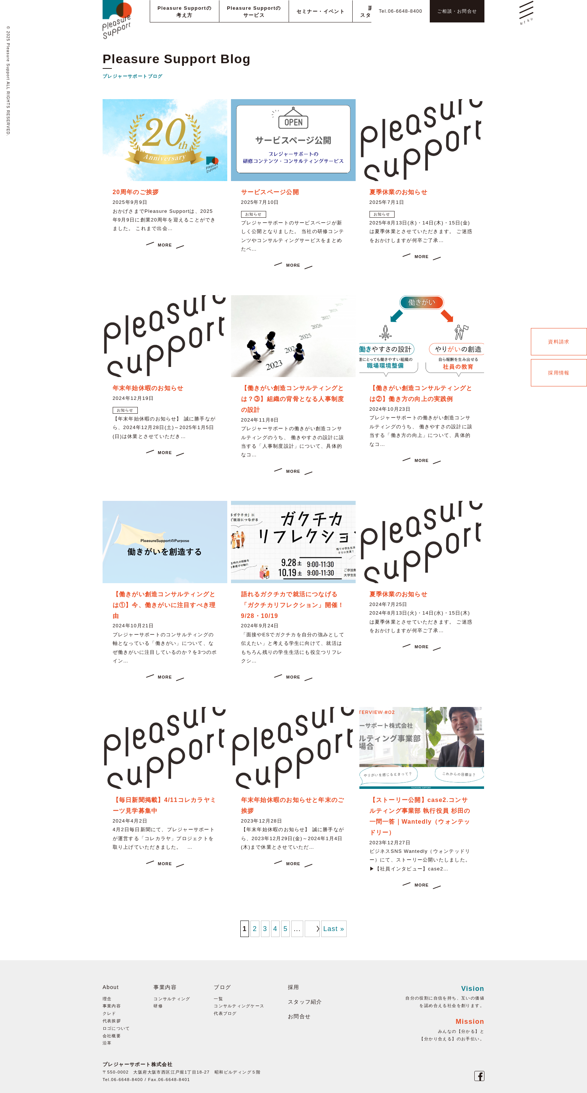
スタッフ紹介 (305, 1002)
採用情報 (559, 373)
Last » (333, 929)
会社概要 (112, 1036)
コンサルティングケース (239, 1006)
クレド (109, 1013)
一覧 (218, 998)
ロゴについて (116, 1028)
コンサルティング (172, 998)
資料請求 (559, 342)
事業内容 (112, 1006)
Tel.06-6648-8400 (391, 11)
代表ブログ (225, 1013)
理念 (107, 998)
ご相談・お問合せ (454, 11)
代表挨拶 (112, 1021)
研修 (158, 1006)
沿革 (107, 1043)
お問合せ (299, 1016)
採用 (294, 987)
